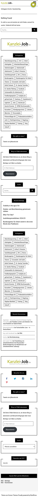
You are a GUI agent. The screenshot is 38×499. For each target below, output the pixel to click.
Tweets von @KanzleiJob (10, 142)
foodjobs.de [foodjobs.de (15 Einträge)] (22, 96)
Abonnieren (10, 174)
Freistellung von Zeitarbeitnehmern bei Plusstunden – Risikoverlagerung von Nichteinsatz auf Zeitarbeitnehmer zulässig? (14, 343)
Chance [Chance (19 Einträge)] (7, 82)
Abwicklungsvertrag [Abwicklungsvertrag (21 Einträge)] (10, 61)
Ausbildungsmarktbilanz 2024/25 (14, 218)
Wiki (21, 333)
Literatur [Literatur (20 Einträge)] (29, 110)
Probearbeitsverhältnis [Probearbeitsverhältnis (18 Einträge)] (25, 116)
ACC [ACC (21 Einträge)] (20, 61)
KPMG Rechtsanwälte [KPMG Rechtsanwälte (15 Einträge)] (23, 106)
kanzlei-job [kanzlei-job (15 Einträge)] (21, 103)
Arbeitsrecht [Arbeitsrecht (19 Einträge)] (8, 71)
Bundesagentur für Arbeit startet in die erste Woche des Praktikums (18, 223)
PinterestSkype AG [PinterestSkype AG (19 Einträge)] (10, 116)
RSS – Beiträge (5, 481)
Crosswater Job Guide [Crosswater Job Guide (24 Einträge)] (18, 82)
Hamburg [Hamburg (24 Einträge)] (17, 99)
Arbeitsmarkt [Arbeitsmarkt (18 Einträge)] (20, 68)
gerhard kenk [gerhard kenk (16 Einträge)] (8, 99)
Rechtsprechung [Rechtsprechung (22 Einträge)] (15, 120)
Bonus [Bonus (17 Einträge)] (24, 75)
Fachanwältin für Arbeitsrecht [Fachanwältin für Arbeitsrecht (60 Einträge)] (13, 92)
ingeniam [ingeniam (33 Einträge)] (7, 103)
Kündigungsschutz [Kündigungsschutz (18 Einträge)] (18, 110)
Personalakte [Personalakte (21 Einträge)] (17, 113)
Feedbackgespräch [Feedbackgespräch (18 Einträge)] (10, 96)
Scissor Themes (13, 495)
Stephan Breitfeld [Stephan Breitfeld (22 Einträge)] (10, 123)
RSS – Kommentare (6, 483)
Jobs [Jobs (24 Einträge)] (14, 103)
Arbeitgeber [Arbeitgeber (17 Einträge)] (8, 64)
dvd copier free (7, 341)
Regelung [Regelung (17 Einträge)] (25, 120)
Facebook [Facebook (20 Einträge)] (21, 89)
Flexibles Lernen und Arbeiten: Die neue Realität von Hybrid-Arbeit (17, 323)
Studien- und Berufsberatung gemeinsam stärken (16, 210)
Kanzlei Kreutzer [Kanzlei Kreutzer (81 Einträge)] (9, 106)
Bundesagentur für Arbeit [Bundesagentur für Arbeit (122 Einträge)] (23, 78)
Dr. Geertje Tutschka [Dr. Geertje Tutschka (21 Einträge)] (22, 85)
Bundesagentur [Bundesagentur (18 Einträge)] (9, 78)
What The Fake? (8, 215)
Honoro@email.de (8, 327)
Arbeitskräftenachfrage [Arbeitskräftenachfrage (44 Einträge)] (21, 64)
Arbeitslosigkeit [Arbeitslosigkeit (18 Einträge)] (9, 68)
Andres (5, 337)
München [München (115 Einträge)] (7, 113)
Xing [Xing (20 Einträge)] (26, 123)
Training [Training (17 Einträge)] (19, 123)
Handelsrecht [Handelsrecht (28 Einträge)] (27, 99)
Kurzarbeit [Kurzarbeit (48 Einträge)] (8, 110)
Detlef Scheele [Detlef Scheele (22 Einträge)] (9, 85)
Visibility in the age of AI (11, 206)
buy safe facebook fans (10, 333)
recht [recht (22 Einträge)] (6, 120)
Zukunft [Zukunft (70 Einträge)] (7, 127)
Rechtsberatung (14, 337)
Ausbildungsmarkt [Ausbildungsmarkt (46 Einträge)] (10, 75)
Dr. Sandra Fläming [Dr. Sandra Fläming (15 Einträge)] (10, 89)
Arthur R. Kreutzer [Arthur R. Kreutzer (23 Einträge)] (19, 71)
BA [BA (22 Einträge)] (19, 75)
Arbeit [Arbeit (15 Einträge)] (26, 61)
